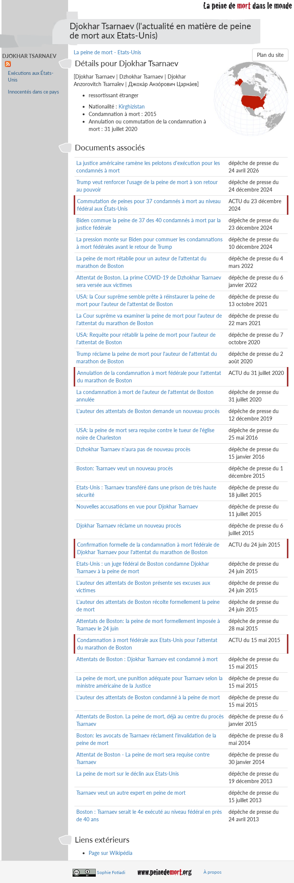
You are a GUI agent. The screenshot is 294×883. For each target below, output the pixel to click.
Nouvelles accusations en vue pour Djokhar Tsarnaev (137, 506)
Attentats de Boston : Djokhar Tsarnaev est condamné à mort (147, 659)
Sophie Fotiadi (111, 872)
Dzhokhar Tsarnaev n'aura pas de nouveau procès (133, 449)
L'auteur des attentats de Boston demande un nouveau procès (148, 411)
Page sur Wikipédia (110, 853)
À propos (212, 872)
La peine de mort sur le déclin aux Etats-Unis (127, 773)
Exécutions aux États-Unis (30, 76)
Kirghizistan (132, 106)
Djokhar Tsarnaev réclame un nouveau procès (128, 525)
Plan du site (270, 55)
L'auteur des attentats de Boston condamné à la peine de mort (148, 697)
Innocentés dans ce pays (33, 92)
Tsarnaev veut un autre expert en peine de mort (131, 792)
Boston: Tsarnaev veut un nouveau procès (124, 468)
